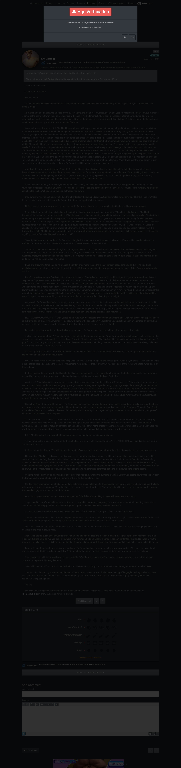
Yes (132, 37)
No (125, 37)
